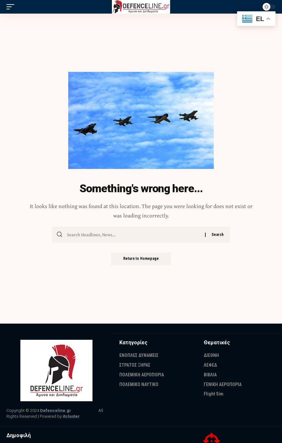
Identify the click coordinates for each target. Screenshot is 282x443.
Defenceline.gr (55, 410)
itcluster (71, 416)
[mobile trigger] (11, 6)
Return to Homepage (141, 259)
